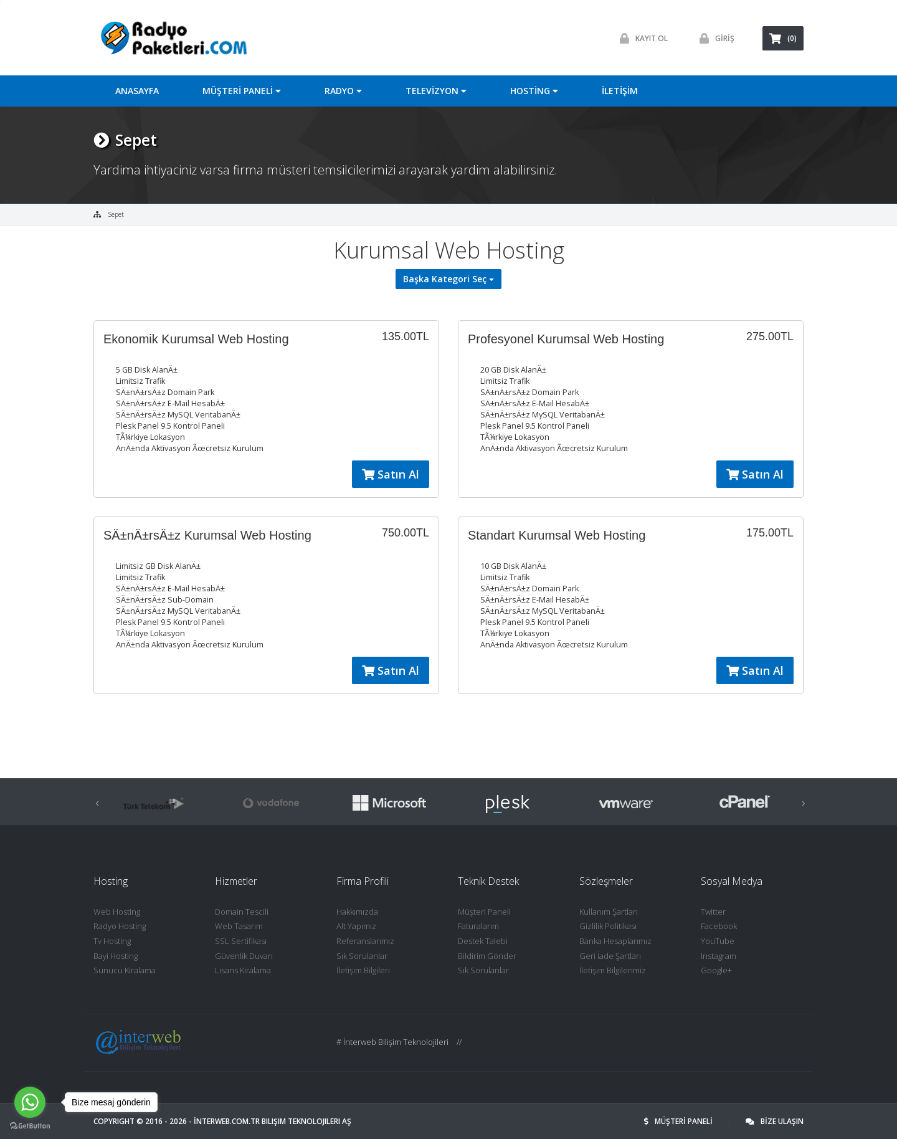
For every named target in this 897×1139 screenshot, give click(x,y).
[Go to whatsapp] (29, 1102)
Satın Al (390, 474)
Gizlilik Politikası (608, 926)
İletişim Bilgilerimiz (612, 970)
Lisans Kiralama (243, 970)
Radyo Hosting (119, 926)
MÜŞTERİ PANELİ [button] (241, 91)
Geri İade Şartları (610, 955)
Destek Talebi (483, 940)
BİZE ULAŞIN (775, 1121)
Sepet (116, 214)
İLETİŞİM (620, 91)
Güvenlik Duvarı (244, 955)
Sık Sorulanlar (361, 955)
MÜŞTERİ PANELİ (679, 1121)
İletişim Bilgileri (363, 970)
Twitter (713, 911)
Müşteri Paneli (484, 911)
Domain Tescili (241, 911)
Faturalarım (478, 926)
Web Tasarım (239, 926)
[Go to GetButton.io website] (30, 1126)
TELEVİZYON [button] (436, 91)
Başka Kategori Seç (448, 279)
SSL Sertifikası (241, 940)
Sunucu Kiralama (124, 970)
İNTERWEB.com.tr (227, 1121)
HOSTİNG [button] (534, 91)
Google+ (716, 970)
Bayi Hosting (115, 955)
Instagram (718, 955)
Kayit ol (641, 38)
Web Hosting (116, 911)
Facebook (719, 926)
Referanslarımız (365, 940)
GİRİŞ (713, 38)
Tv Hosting (112, 940)
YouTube (717, 940)
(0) (783, 38)
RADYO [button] (343, 91)
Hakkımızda (357, 911)
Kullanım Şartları (608, 911)
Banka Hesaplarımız (615, 940)
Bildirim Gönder (487, 955)
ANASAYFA (137, 91)
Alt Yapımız (356, 926)
